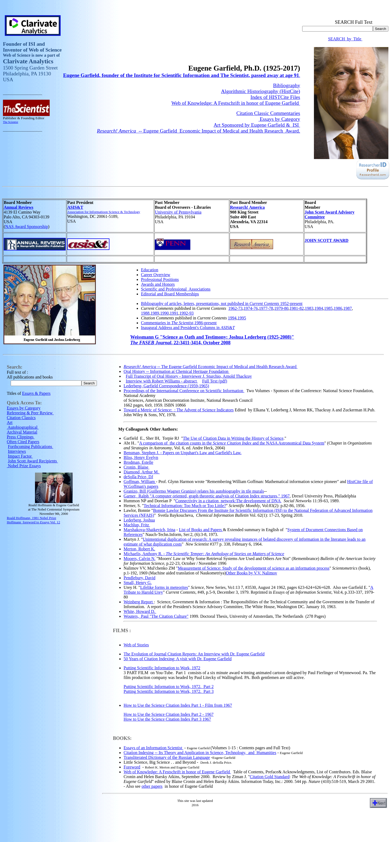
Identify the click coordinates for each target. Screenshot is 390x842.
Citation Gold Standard (269, 777)
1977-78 (266, 309)
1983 (309, 309)
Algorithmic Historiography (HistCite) (260, 92)
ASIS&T (75, 208)
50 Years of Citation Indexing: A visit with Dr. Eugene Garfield (177, 659)
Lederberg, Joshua (139, 521)
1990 (164, 314)
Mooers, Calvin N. (139, 559)
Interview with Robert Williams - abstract (162, 382)
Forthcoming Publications (30, 447)
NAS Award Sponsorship (26, 227)
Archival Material (22, 433)
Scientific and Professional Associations (175, 290)
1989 (155, 314)
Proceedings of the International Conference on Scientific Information (184, 391)
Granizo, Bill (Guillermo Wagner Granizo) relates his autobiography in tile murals (194, 492)
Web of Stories (136, 645)
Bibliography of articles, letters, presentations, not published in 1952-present (221, 304)
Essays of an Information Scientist (153, 748)
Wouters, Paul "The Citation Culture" (156, 617)
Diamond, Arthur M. (142, 472)
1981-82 (297, 309)
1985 (328, 309)
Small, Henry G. (138, 583)
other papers (152, 787)
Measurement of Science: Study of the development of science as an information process (253, 569)
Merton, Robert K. (139, 549)
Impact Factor (20, 457)
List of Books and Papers (201, 530)
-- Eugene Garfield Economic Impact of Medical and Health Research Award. (198, 131)
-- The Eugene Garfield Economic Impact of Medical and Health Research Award (210, 367)
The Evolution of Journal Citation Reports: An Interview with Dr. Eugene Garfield (194, 654)
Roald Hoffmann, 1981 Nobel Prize (31, 519)
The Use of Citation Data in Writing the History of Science (233, 439)
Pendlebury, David (139, 578)
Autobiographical (22, 428)
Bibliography (286, 86)
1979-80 (281, 309)
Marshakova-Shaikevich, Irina (149, 530)
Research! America (247, 208)
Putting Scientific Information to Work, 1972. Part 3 (169, 692)
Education (149, 270)
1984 (318, 309)
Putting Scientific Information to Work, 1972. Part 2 (169, 687)
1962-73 (235, 309)
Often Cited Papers (23, 442)
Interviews (17, 452)
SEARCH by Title (345, 39)
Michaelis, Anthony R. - (204, 554)
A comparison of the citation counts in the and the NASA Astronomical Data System (231, 444)
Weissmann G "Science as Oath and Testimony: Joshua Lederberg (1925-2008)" (212, 338)
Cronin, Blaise (136, 468)
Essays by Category (279, 120)
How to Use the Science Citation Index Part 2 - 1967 (169, 715)
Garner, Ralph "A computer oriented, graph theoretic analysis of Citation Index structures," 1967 (207, 497)
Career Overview (155, 275)
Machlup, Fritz (137, 525)
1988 (145, 314)
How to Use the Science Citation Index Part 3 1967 (167, 720)
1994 (232, 318)
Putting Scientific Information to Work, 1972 (162, 668)
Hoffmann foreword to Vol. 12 (33, 523)
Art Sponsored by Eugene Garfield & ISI (257, 126)
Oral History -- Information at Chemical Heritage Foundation (176, 372)
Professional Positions (160, 280)
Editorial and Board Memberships (170, 294)
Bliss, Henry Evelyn (141, 458)
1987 (347, 309)
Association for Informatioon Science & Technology (103, 213)
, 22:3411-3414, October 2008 (180, 343)
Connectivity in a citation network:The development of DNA (228, 501)
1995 (242, 318)
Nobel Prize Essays (24, 466)
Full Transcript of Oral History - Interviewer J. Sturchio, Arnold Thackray (189, 377)
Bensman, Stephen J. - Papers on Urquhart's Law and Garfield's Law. (183, 453)
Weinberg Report (139, 602)
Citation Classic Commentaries (268, 114)
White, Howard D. (140, 612)
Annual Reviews (18, 208)
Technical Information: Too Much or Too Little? (185, 506)
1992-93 (186, 314)
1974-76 (251, 309)
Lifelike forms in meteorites (164, 588)
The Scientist (10, 122)
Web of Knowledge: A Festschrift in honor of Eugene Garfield (235, 104)
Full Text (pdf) (214, 382)
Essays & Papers (36, 394)
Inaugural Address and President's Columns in (188, 328)
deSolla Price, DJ (138, 477)
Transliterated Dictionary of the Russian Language (167, 758)
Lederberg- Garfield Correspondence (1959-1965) (166, 386)
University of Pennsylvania (178, 213)
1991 (174, 314)
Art (9, 423)
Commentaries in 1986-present (179, 323)
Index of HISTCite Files (275, 98)
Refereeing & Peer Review (30, 413)
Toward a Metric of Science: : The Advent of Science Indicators (179, 410)
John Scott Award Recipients (33, 461)
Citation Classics (21, 418)
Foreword (132, 768)
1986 (338, 309)
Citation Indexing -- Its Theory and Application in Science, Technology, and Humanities (200, 753)
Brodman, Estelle (138, 463)
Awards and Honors (158, 285)
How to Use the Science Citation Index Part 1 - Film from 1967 (178, 706)
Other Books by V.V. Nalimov (251, 573)
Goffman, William (140, 482)
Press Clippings (20, 437)
